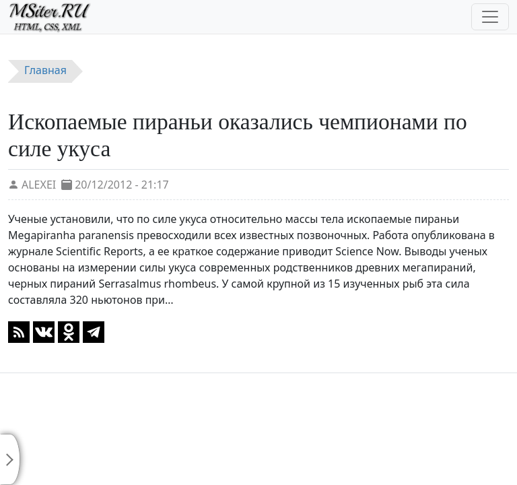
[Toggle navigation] (490, 16)
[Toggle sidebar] (10, 459)
